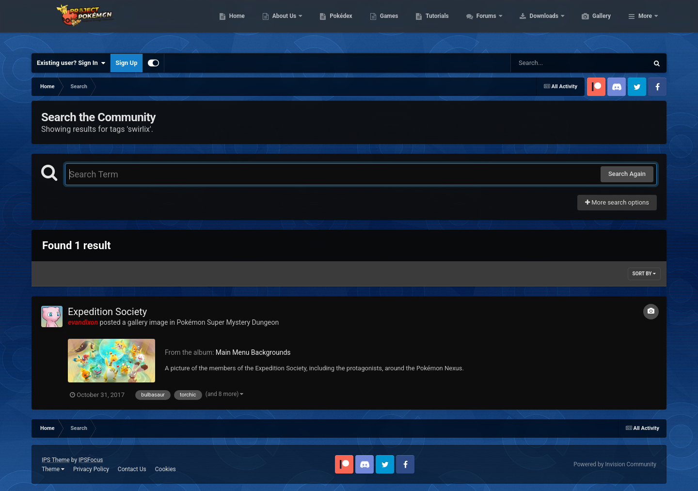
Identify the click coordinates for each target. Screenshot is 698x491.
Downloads (590, 24)
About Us (330, 24)
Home (282, 24)
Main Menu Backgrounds (253, 352)
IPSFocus (91, 460)
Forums (533, 24)
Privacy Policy (91, 469)
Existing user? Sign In (71, 63)
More (645, 24)
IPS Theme (56, 460)
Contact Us (132, 469)
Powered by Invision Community (614, 464)
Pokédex (387, 24)
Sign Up (126, 62)
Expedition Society (107, 311)
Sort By (644, 273)
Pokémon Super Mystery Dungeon (227, 322)
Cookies (165, 469)
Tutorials (483, 24)
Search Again (627, 173)
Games (435, 24)
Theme (53, 469)
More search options (617, 202)
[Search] (555, 63)
